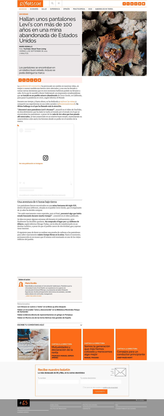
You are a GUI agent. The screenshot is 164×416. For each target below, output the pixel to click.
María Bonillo (25, 47)
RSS (116, 405)
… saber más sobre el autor (33, 296)
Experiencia (55, 9)
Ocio (90, 9)
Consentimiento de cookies (125, 408)
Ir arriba (140, 400)
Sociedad (23, 9)
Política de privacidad (58, 408)
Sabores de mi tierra (104, 9)
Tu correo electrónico (88, 378)
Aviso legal (54, 405)
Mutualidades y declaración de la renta (62, 349)
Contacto (86, 408)
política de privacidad (110, 387)
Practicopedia (79, 9)
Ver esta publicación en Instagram (31, 163)
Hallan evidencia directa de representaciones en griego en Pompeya (45, 315)
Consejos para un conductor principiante (128, 351)
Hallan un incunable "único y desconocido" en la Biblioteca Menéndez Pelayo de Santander (48, 311)
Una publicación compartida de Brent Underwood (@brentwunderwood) (42, 195)
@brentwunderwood (66, 104)
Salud (44, 9)
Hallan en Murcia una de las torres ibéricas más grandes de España (44, 318)
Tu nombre (42, 378)
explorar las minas (67, 101)
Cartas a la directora (62, 344)
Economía (34, 9)
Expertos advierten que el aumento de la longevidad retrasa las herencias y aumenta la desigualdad (32, 347)
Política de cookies (90, 405)
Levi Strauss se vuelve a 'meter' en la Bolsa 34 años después (41, 307)
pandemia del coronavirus (30, 86)
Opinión (66, 9)
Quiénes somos (23, 412)
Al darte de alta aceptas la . (100, 387)
